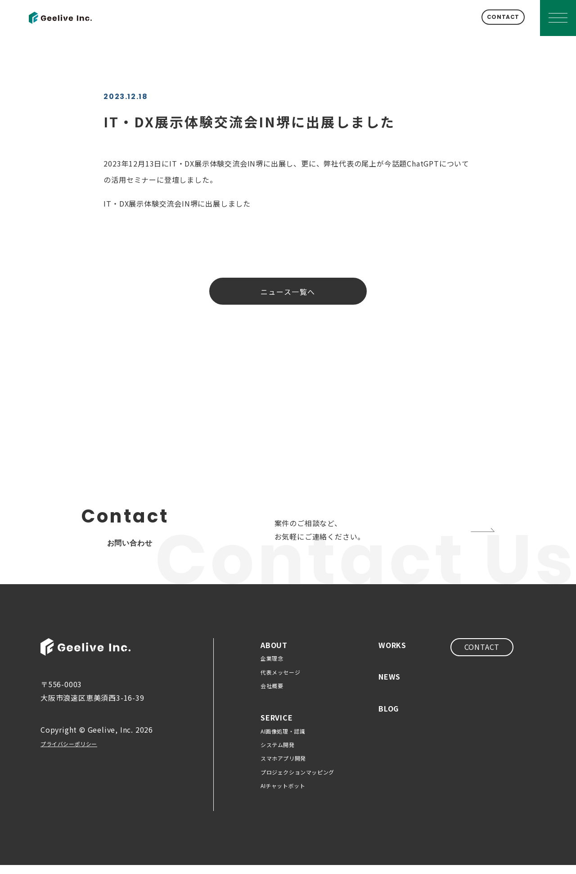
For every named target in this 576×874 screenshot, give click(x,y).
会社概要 (272, 694)
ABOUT (274, 654)
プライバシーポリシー (78, 752)
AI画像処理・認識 (283, 740)
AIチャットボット (283, 794)
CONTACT (489, 18)
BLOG (388, 717)
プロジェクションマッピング (297, 781)
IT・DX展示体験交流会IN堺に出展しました (177, 203)
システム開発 (278, 753)
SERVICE (277, 726)
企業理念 (272, 667)
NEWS (389, 685)
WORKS (392, 654)
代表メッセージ (280, 681)
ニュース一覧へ (288, 291)
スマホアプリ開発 (283, 767)
